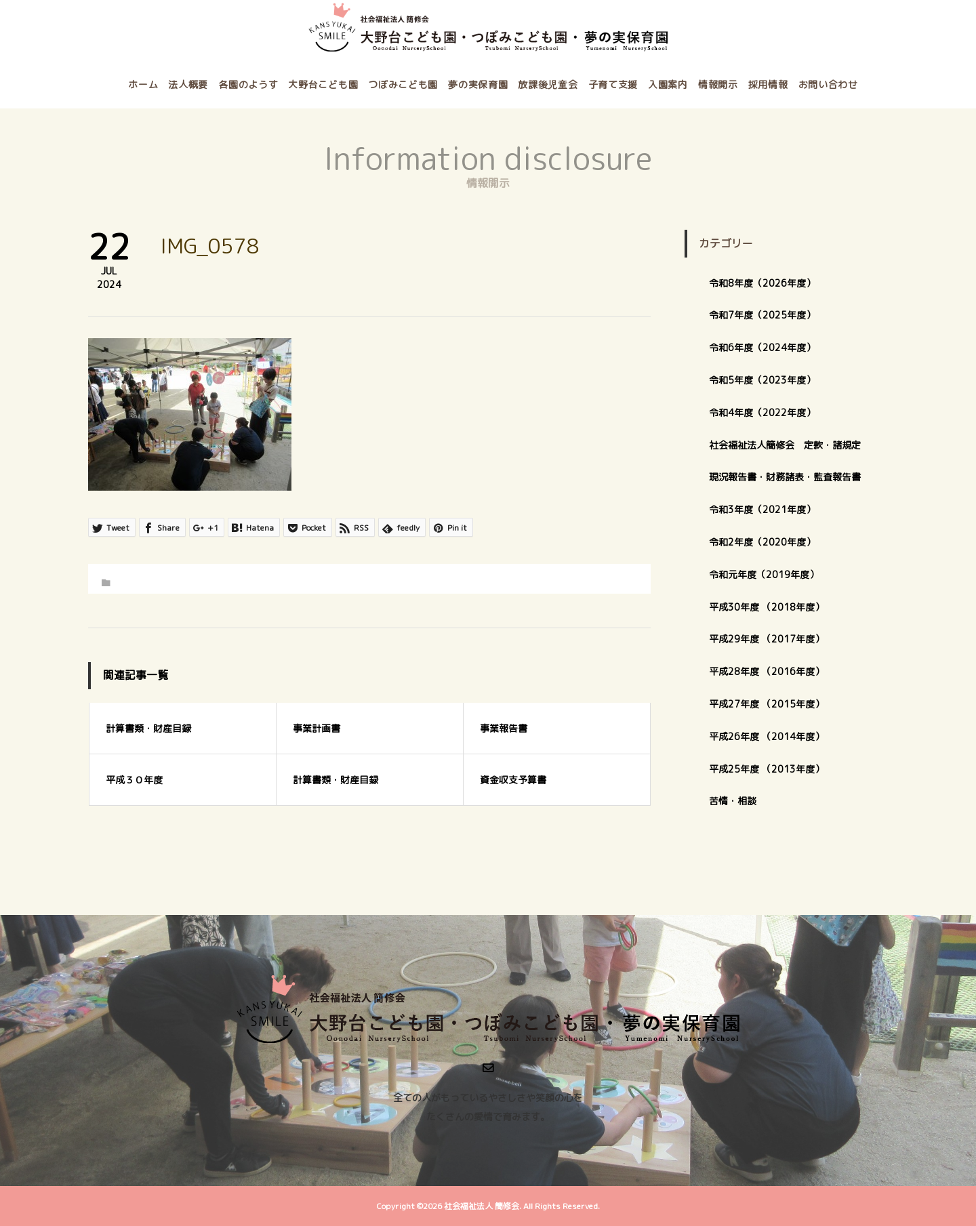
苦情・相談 (732, 800)
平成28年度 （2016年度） (766, 671)
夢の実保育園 (478, 84)
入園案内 (668, 84)
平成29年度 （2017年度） (771, 638)
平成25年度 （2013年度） (766, 768)
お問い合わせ (828, 84)
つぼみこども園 (403, 84)
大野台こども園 (323, 84)
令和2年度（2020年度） (762, 541)
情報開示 (718, 84)
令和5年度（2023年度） (762, 379)
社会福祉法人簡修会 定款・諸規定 (785, 444)
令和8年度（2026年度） (762, 283)
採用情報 (768, 84)
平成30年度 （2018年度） (766, 606)
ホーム (143, 84)
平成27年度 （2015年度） (766, 703)
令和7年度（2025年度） (762, 314)
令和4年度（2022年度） (762, 412)
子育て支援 (613, 84)
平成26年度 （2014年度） (766, 736)
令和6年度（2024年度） (762, 347)
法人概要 (188, 84)
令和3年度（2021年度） (762, 509)
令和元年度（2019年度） (764, 574)
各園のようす (248, 84)
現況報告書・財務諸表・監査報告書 (785, 476)
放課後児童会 (547, 84)
